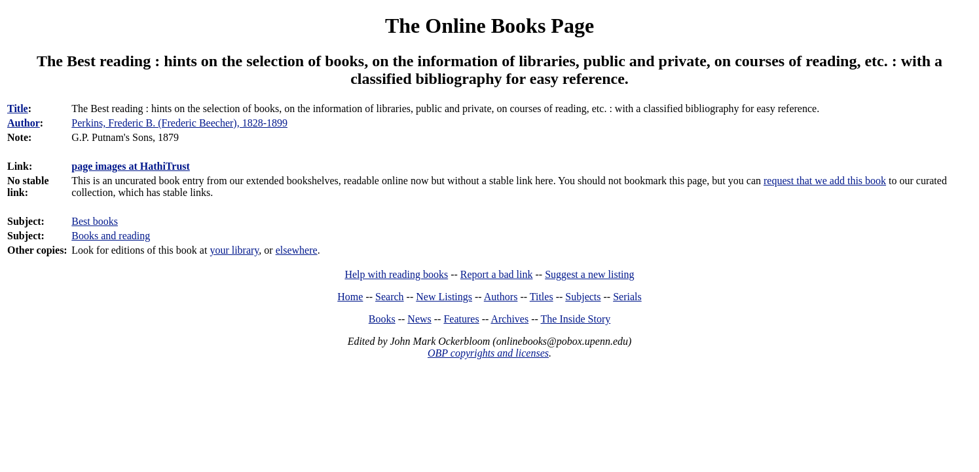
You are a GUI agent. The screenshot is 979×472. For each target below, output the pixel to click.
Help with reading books (396, 274)
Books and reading (110, 235)
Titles (541, 296)
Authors (501, 296)
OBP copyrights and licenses (488, 353)
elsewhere (297, 250)
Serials (627, 296)
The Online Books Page (489, 25)
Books (382, 318)
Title (17, 108)
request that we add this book (825, 180)
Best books (94, 221)
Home (350, 296)
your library (234, 250)
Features (461, 318)
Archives (509, 318)
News (419, 318)
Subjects (582, 296)
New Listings (444, 296)
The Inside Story (576, 318)
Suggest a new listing (589, 274)
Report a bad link (496, 274)
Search (389, 296)
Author (23, 122)
